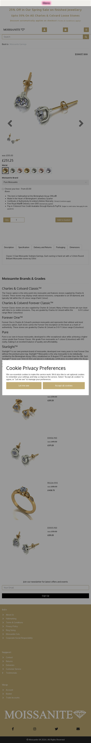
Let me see (23, 385)
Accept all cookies (64, 385)
